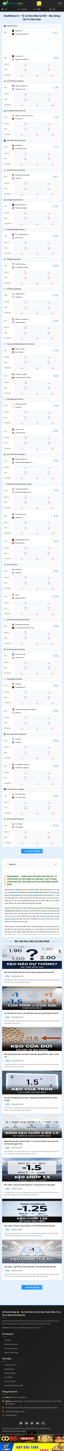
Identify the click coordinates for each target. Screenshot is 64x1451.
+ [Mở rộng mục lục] (55, 864)
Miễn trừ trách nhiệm (11, 1352)
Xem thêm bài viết (32, 1287)
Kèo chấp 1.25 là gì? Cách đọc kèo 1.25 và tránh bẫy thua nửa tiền (29, 1226)
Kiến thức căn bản (17, 1148)
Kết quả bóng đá (9, 1373)
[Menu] (59, 3)
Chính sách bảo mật (11, 1344)
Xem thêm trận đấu (32, 851)
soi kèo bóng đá (33, 895)
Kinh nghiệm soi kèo (17, 976)
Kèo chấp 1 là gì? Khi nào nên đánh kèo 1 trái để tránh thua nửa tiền (30, 1267)
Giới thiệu (7, 1340)
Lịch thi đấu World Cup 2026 (13, 1385)
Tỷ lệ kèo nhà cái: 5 (10, 1365)
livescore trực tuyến (47, 916)
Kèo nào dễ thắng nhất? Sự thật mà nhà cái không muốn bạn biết (29, 972)
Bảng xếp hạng (9, 1369)
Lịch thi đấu (8, 1377)
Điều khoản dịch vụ (10, 1348)
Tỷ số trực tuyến (9, 1381)
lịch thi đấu (50, 892)
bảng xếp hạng (16, 895)
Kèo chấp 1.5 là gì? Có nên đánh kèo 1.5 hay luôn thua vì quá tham (29, 1185)
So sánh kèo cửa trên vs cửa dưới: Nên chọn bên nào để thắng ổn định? (31, 1013)
